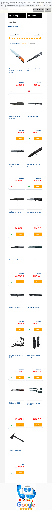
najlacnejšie (24, 43)
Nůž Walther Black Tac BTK (34, 165)
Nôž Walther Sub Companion (14, 117)
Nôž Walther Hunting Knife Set (33, 404)
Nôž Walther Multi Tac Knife (16, 356)
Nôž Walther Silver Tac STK (34, 213)
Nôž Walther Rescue (33, 307)
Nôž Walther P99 (14, 307)
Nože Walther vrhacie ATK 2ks (33, 356)
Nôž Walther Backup (15, 260)
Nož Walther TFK (32, 260)
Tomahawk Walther (15, 451)
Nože (14, 22)
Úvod (11, 22)
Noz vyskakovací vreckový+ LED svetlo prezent (16, 70)
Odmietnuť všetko (38, 10)
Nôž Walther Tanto (15, 212)
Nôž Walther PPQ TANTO (14, 165)
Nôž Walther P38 (14, 403)
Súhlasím (48, 10)
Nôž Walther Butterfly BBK (34, 69)
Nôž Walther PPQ (32, 116)
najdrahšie (32, 43)
